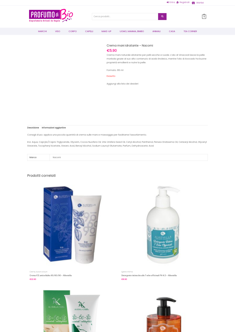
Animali (156, 31)
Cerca (162, 16)
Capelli (89, 31)
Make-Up (106, 31)
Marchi (42, 31)
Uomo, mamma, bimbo (132, 31)
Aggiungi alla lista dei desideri (123, 84)
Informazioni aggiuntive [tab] (56, 128)
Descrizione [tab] (33, 128)
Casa (172, 31)
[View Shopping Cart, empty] (204, 16)
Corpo (73, 31)
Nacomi (57, 158)
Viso (57, 31)
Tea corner (190, 31)
